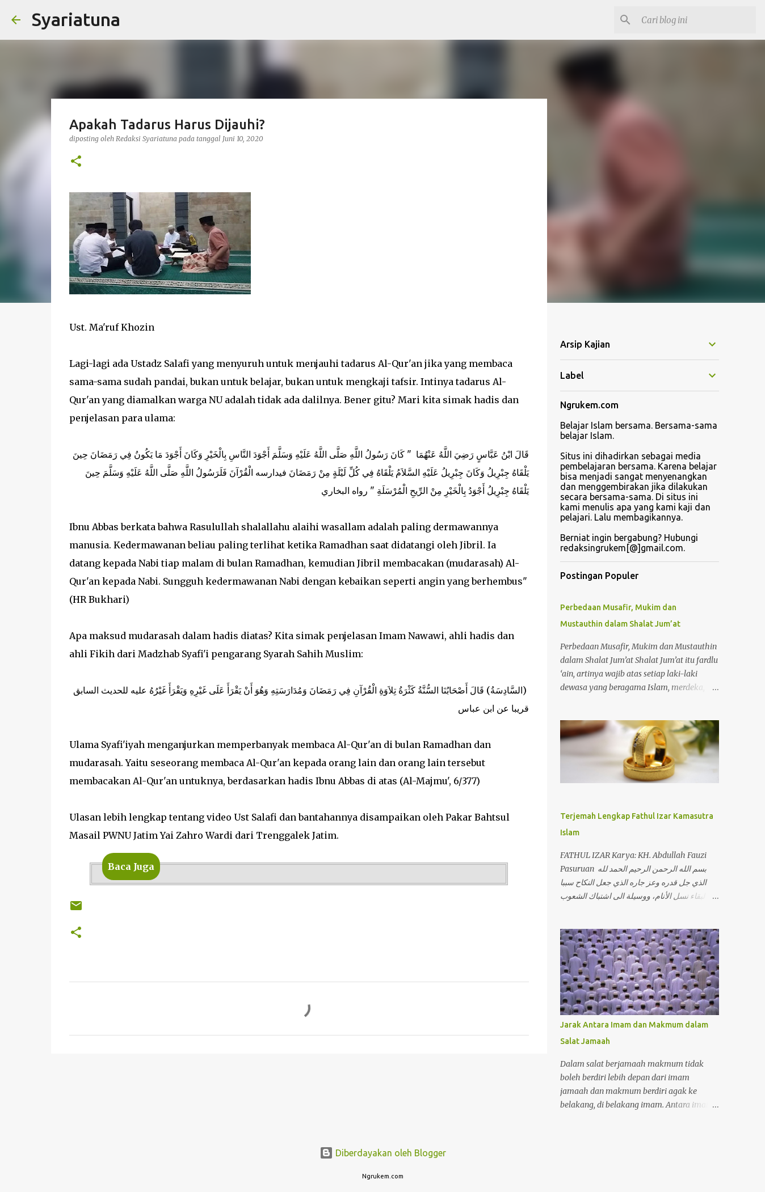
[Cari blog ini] (696, 19)
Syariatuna (76, 19)
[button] (76, 162)
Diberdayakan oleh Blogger (383, 1153)
